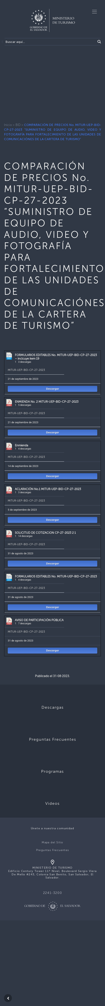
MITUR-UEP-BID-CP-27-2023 (26, 369)
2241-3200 (52, 893)
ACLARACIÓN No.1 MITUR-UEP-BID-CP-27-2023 (48, 489)
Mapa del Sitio (52, 842)
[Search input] (50, 41)
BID (18, 125)
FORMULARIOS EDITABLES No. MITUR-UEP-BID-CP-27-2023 (56, 576)
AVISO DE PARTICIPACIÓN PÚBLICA (39, 620)
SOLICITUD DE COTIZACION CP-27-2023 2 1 (45, 533)
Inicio (8, 125)
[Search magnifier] (99, 41)
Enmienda (21, 445)
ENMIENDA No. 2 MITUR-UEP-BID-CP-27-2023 (46, 401)
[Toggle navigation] (94, 12)
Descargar (52, 388)
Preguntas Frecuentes (52, 850)
